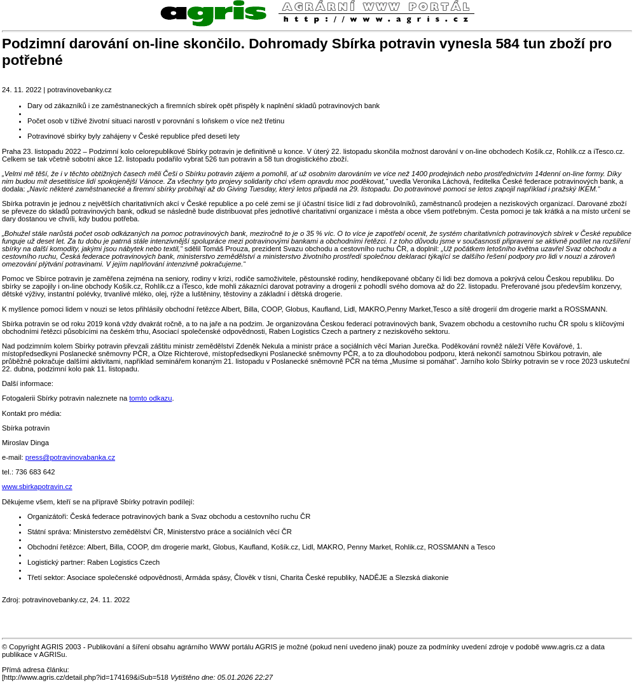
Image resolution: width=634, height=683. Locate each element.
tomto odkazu (150, 398)
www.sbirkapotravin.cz (37, 486)
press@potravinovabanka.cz (70, 457)
